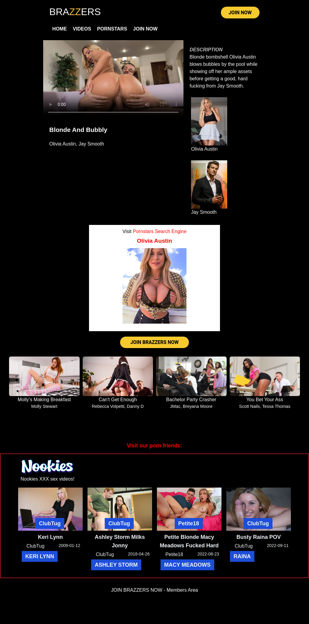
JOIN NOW (240, 12)
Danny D (135, 406)
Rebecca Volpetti (108, 406)
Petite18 (188, 523)
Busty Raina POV (259, 537)
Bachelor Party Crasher (191, 399)
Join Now (145, 28)
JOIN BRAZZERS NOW (154, 342)
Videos (82, 28)
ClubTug (50, 523)
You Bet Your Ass (264, 399)
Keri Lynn (50, 537)
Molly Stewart (44, 406)
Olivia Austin (62, 143)
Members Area (182, 590)
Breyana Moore (197, 406)
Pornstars (112, 28)
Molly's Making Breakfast (44, 399)
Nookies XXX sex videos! (48, 479)
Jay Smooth (91, 143)
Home (59, 28)
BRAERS (75, 11)
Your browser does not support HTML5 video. (113, 79)
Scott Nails (249, 406)
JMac (175, 406)
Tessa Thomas (276, 406)
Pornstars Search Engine (159, 231)
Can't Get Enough (118, 399)
